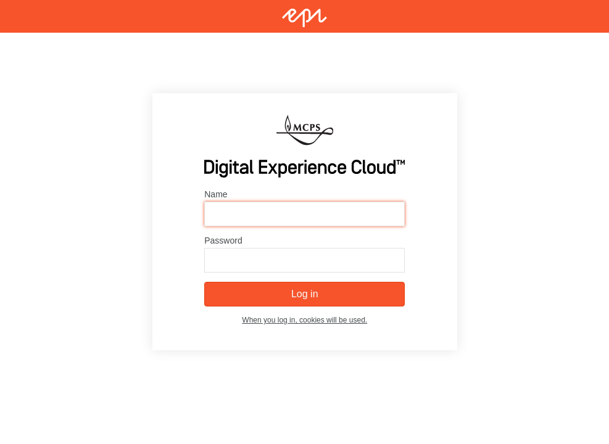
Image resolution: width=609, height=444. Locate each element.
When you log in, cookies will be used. (304, 320)
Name (215, 195)
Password (223, 241)
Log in (304, 294)
